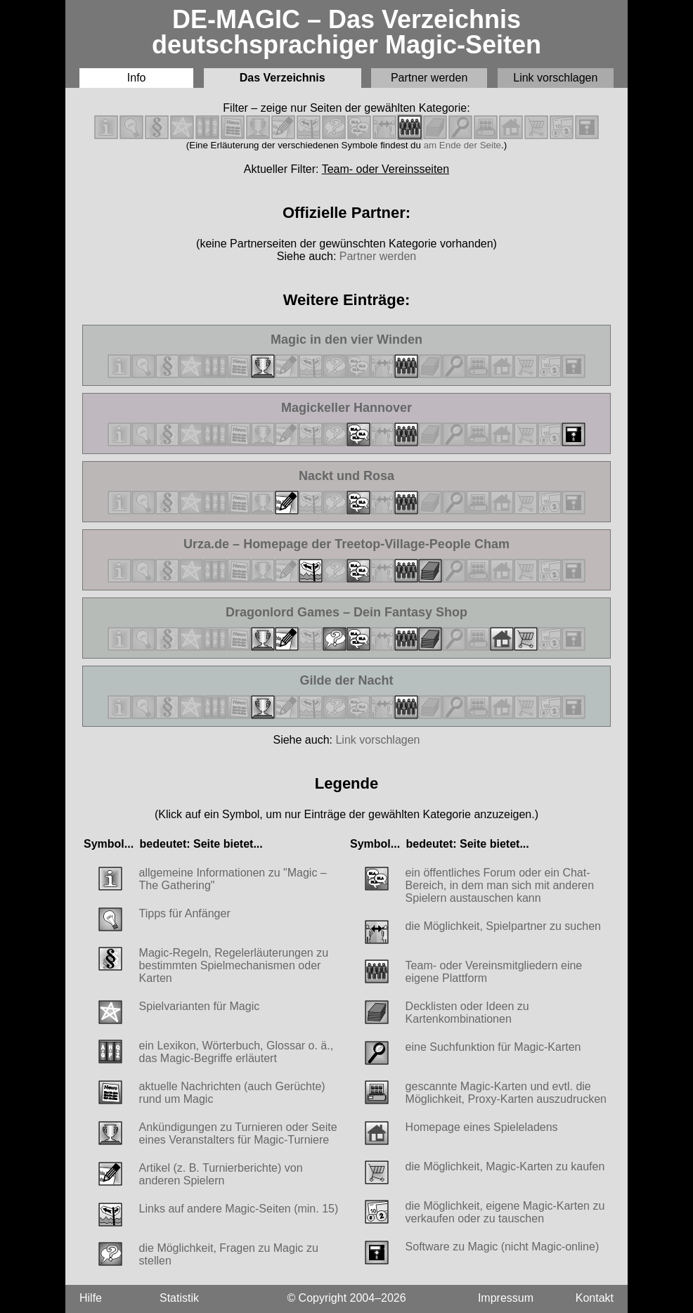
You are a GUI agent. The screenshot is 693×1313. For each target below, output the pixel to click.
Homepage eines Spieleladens (482, 1127)
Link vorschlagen (555, 78)
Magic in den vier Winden (346, 339)
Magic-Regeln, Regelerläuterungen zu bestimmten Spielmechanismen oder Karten (234, 965)
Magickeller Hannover (346, 408)
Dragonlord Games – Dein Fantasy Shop (346, 612)
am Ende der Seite (462, 145)
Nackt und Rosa (357, 476)
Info (136, 78)
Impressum (505, 1298)
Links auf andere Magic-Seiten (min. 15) (239, 1209)
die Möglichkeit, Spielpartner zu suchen (503, 926)
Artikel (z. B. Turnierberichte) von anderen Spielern (221, 1174)
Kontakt (595, 1298)
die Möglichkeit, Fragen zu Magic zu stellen (228, 1254)
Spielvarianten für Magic (199, 1006)
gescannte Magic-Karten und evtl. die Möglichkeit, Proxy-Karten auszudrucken (506, 1092)
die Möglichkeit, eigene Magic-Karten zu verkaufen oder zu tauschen (505, 1212)
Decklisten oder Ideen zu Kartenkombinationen (467, 1012)
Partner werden (429, 78)
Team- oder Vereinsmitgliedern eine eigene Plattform (494, 971)
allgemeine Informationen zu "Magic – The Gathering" (233, 879)
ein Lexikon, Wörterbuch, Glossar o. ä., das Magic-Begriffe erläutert (236, 1052)
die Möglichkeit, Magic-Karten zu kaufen (505, 1166)
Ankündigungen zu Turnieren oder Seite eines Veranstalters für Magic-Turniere (238, 1133)
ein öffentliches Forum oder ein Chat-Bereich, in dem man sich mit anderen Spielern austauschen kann (500, 885)
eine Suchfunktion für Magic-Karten (493, 1047)
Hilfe (90, 1298)
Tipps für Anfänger (185, 913)
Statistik (179, 1298)
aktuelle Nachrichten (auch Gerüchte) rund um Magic (232, 1092)
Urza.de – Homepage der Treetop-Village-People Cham (346, 544)
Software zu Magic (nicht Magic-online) (503, 1247)
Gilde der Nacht (357, 680)
